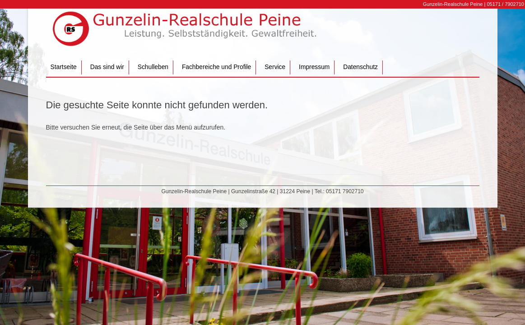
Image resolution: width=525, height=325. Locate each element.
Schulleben (153, 67)
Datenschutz (360, 67)
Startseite (64, 67)
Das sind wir (107, 67)
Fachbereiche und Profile (216, 67)
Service (275, 67)
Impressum (314, 67)
